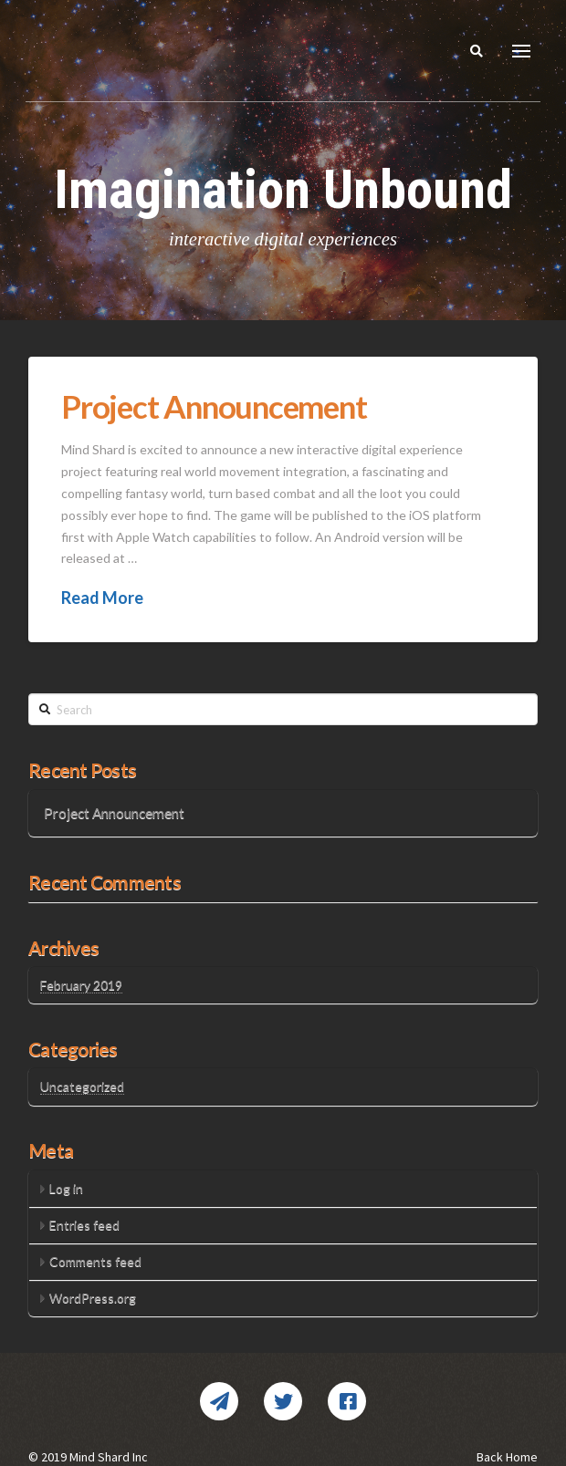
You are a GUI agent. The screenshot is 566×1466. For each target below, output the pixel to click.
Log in (66, 1188)
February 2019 (81, 985)
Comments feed (95, 1261)
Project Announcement (214, 406)
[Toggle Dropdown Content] (521, 51)
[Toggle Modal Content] (476, 51)
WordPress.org (92, 1297)
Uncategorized (82, 1086)
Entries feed (84, 1224)
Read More (102, 597)
